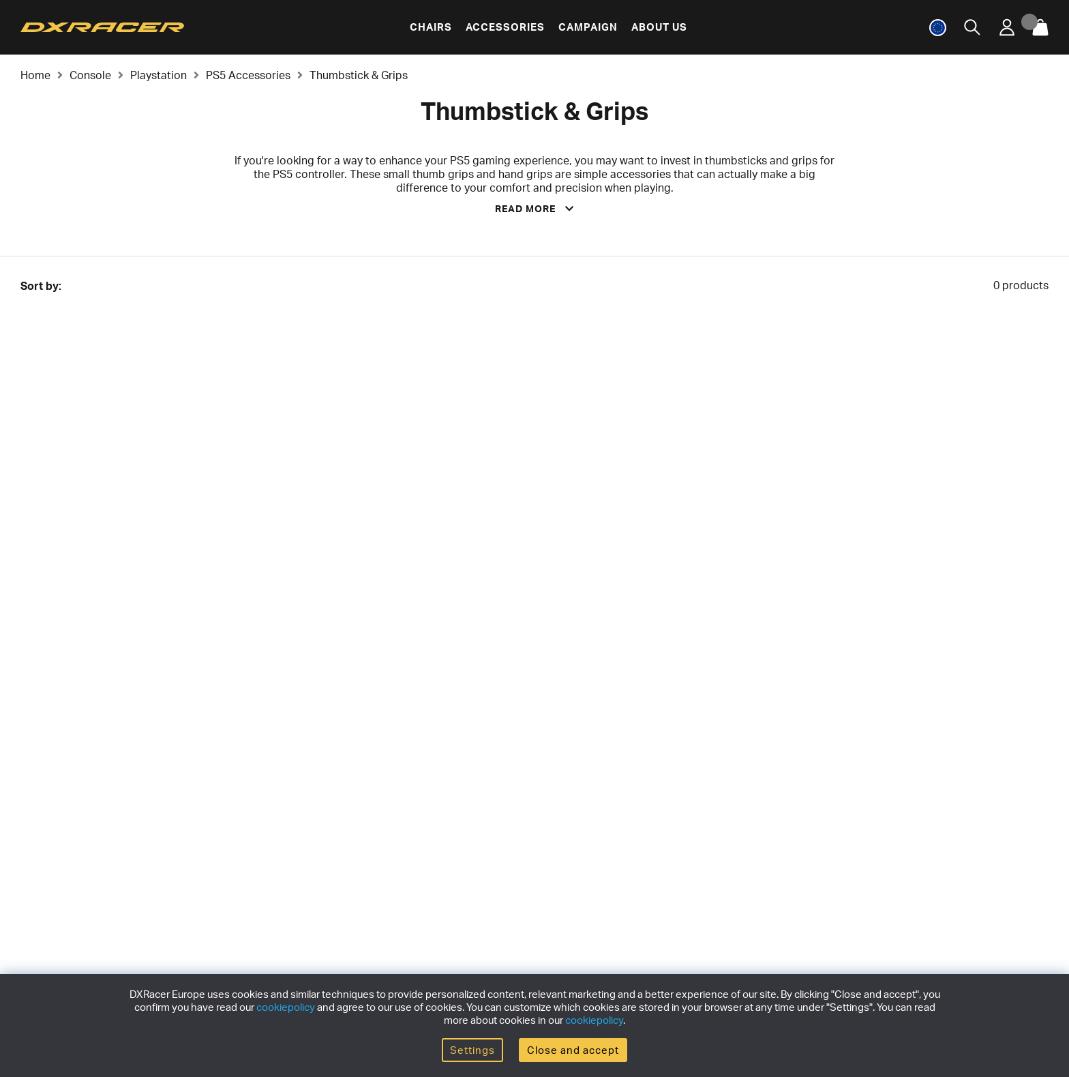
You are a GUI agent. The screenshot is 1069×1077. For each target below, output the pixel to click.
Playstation (158, 75)
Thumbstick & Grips (359, 75)
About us (659, 26)
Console (90, 75)
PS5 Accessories (248, 75)
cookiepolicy (285, 1007)
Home (35, 75)
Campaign (588, 26)
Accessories (505, 26)
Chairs (431, 26)
